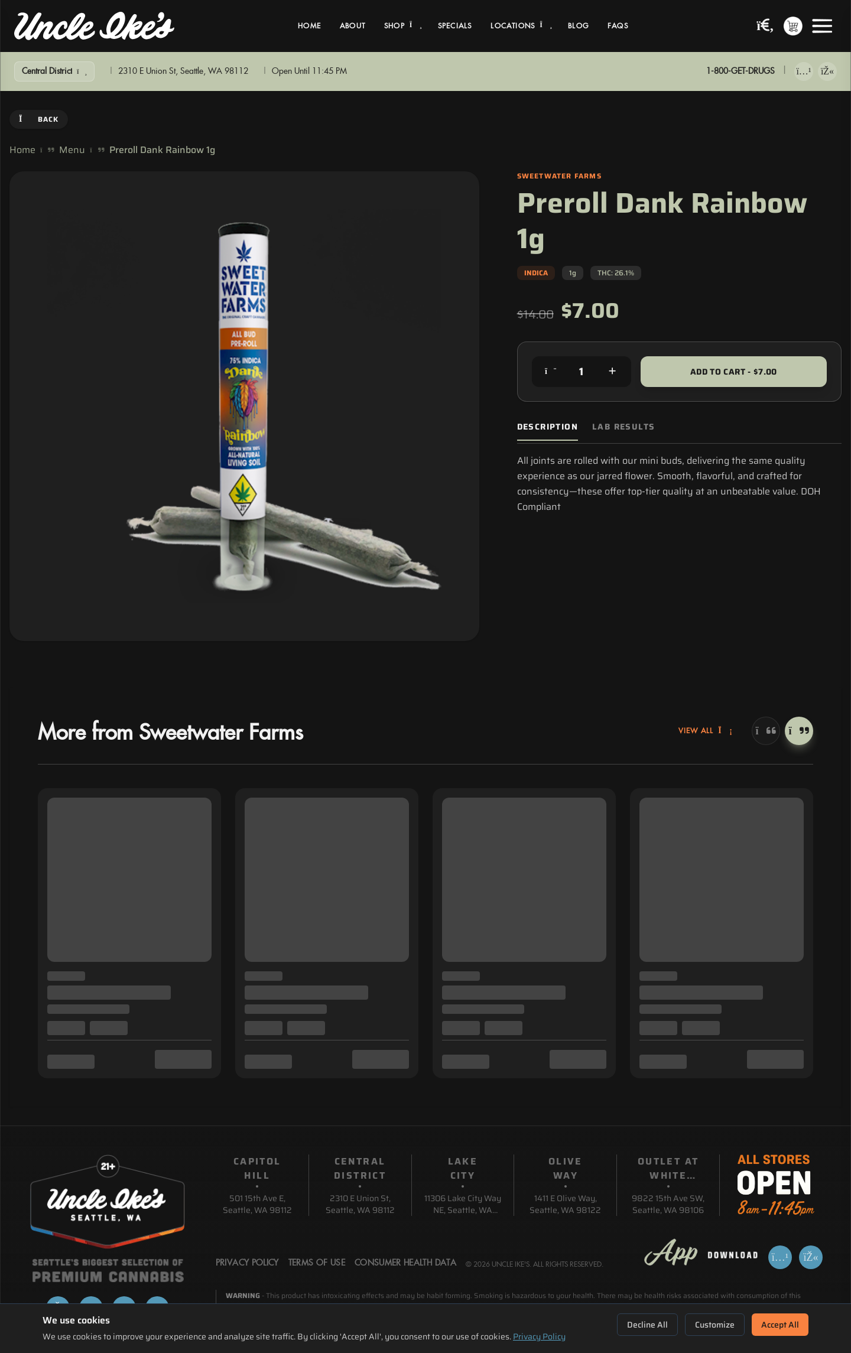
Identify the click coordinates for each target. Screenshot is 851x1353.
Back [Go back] (39, 119)
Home (309, 26)
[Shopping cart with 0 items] (793, 26)
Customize (715, 1324)
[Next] (799, 731)
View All (705, 731)
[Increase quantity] (612, 371)
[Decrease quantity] (550, 371)
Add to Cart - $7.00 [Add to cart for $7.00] (733, 371)
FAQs (618, 26)
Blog (578, 26)
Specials (455, 26)
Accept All (780, 1324)
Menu (72, 150)
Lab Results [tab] (623, 427)
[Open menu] (822, 26)
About (352, 26)
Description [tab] (547, 427)
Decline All (647, 1324)
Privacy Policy (539, 1336)
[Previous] (766, 731)
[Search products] (765, 26)
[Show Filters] (54, 71)
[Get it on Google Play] (827, 71)
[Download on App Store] (803, 71)
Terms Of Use (316, 1263)
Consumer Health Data (405, 1263)
